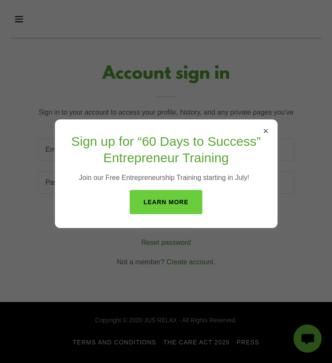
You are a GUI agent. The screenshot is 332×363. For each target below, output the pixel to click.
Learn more (166, 202)
